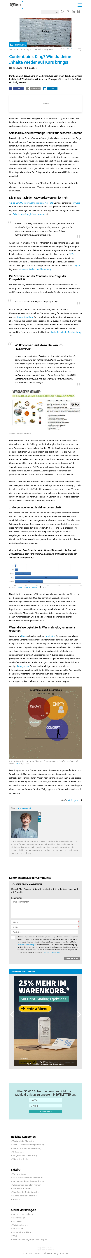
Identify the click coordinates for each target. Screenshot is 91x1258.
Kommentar (16, 898)
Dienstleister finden (22, 1188)
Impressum (18, 1229)
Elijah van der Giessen (28, 587)
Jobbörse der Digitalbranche (26, 1192)
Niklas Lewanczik (23, 808)
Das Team (17, 1221)
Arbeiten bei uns (20, 1225)
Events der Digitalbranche (25, 1196)
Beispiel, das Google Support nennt (29, 214)
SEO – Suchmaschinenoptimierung (28, 1145)
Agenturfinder (19, 1174)
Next (78, 1014)
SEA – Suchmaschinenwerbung (27, 1148)
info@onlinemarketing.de (27, 944)
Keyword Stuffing (25, 317)
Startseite (13, 49)
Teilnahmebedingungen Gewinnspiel (30, 1239)
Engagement (23, 666)
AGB (15, 1236)
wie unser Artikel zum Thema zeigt (35, 269)
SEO (71, 254)
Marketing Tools (20, 1159)
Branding (24, 49)
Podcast (16, 1199)
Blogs (24, 636)
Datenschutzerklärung (51, 952)
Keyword (76, 202)
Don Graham (72, 49)
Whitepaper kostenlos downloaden (28, 1181)
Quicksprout (74, 800)
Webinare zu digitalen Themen (27, 1185)
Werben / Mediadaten (23, 1214)
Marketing (50, 636)
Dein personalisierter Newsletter (28, 1178)
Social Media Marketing (23, 1141)
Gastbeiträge (19, 1218)
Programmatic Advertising (25, 1155)
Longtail (76, 265)
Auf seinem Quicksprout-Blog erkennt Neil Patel (31, 202)
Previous (13, 1014)
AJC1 (18, 763)
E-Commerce (18, 1152)
